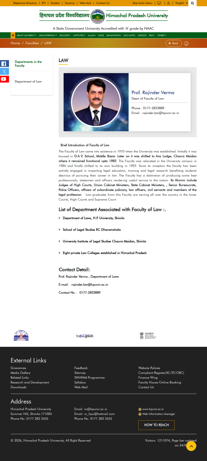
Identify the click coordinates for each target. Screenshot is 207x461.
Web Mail (85, 3)
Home (15, 43)
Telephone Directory (25, 3)
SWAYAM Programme (89, 377)
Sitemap (80, 373)
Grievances (18, 368)
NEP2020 (142, 35)
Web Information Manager (158, 414)
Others (160, 35)
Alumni (91, 35)
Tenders (55, 3)
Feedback (81, 368)
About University (26, 35)
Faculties (32, 43)
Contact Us (103, 3)
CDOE (101, 35)
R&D (151, 35)
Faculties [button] (64, 35)
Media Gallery (20, 373)
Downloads (18, 387)
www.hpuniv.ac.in (153, 409)
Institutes (78, 35)
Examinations (114, 35)
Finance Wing (148, 377)
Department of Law (30, 81)
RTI (44, 3)
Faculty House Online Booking (159, 382)
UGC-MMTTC (129, 35)
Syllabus (80, 382)
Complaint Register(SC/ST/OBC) (161, 373)
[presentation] (8, 348)
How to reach (156, 425)
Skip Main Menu (142, 2)
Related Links (20, 377)
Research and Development (30, 382)
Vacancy (70, 3)
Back (174, 43)
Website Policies (149, 368)
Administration (47, 35)
